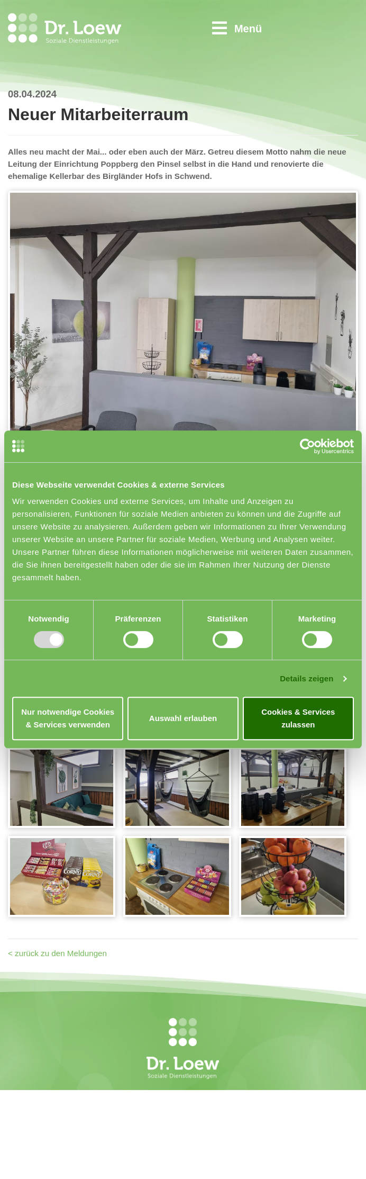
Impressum (242, 1118)
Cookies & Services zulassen (298, 718)
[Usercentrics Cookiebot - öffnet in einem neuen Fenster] (307, 446)
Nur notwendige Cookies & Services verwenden (67, 718)
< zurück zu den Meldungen (57, 953)
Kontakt (236, 1106)
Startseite (240, 1093)
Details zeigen (306, 678)
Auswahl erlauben (183, 718)
